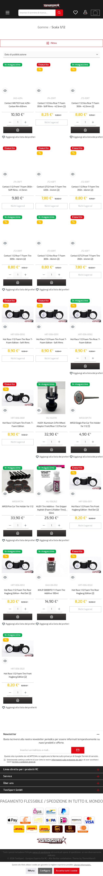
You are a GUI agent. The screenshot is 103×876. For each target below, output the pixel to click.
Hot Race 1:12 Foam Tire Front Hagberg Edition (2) (18, 675)
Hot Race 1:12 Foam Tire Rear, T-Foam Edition (85, 341)
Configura (45, 870)
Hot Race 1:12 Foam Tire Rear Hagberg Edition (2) (85, 592)
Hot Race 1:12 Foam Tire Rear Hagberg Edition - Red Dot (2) (17, 592)
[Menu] (7, 13)
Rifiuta (31, 870)
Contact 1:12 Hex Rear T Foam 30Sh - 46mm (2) (51, 257)
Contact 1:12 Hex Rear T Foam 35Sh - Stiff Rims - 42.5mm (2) (51, 105)
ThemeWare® (89, 858)
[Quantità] (17, 122)
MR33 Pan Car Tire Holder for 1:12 (17, 506)
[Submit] (77, 750)
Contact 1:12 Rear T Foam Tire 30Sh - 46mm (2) (17, 257)
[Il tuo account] (85, 12)
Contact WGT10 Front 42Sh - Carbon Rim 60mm (18, 105)
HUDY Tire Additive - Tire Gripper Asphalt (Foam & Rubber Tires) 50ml (51, 509)
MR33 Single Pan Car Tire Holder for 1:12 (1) (85, 424)
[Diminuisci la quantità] (10, 122)
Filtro (51, 43)
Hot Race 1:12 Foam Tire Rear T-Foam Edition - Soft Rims (17, 341)
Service (7, 776)
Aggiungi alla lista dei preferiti (19, 136)
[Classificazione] (51, 55)
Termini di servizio (90, 756)
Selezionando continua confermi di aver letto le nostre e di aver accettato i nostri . (53, 761)
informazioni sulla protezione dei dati (66, 760)
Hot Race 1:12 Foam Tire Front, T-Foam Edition (17, 424)
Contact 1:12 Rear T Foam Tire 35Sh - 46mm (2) (85, 188)
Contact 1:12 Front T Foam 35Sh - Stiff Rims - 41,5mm (17, 188)
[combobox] (37, 12)
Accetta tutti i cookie (66, 870)
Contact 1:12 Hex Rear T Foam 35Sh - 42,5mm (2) (85, 105)
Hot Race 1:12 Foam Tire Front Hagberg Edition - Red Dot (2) (85, 508)
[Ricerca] (59, 12)
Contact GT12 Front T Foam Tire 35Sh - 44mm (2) (85, 257)
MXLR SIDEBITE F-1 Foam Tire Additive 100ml (51, 592)
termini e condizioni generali (23, 762)
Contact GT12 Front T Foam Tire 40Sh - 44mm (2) (51, 188)
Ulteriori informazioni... (82, 865)
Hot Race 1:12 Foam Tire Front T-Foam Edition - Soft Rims (51, 341)
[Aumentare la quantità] (25, 122)
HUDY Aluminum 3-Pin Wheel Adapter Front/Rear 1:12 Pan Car (51, 424)
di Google (77, 756)
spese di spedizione (41, 852)
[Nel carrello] (17, 130)
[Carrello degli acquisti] (95, 13)
